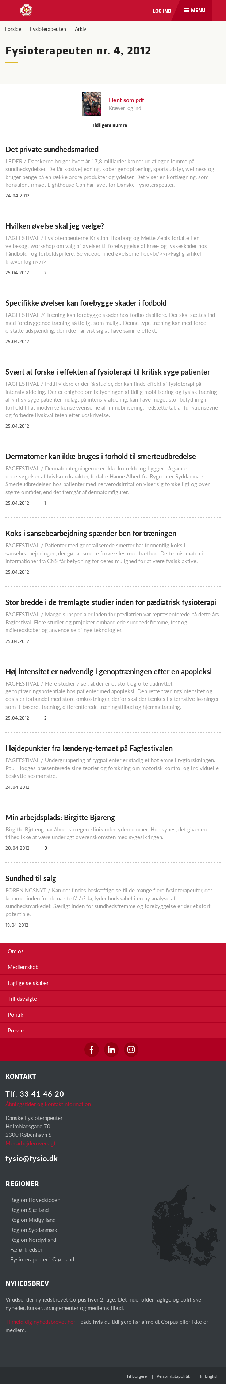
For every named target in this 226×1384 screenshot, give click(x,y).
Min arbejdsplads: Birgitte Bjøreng (60, 817)
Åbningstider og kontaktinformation (48, 1104)
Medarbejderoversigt (30, 1143)
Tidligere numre (113, 124)
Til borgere (136, 1376)
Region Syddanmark (31, 1229)
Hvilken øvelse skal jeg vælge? (54, 226)
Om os (16, 951)
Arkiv (80, 28)
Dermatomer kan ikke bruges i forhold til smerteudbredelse (100, 456)
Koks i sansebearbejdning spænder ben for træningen (90, 533)
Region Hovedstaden (32, 1199)
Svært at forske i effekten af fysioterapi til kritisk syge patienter (107, 372)
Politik (15, 1014)
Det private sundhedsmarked (52, 149)
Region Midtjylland (30, 1219)
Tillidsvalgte (22, 998)
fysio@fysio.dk (31, 1158)
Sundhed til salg (30, 878)
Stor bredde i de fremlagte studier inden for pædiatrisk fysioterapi (110, 602)
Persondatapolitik (173, 1376)
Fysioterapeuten (48, 28)
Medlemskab (23, 966)
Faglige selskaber (28, 982)
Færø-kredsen (24, 1249)
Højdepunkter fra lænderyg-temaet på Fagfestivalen (89, 748)
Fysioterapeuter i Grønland (39, 1259)
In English (209, 1376)
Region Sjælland (27, 1209)
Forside (13, 28)
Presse (16, 1030)
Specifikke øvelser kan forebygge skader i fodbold (85, 303)
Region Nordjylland (30, 1239)
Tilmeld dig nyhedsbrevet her (40, 1321)
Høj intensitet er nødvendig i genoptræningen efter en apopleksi (108, 671)
